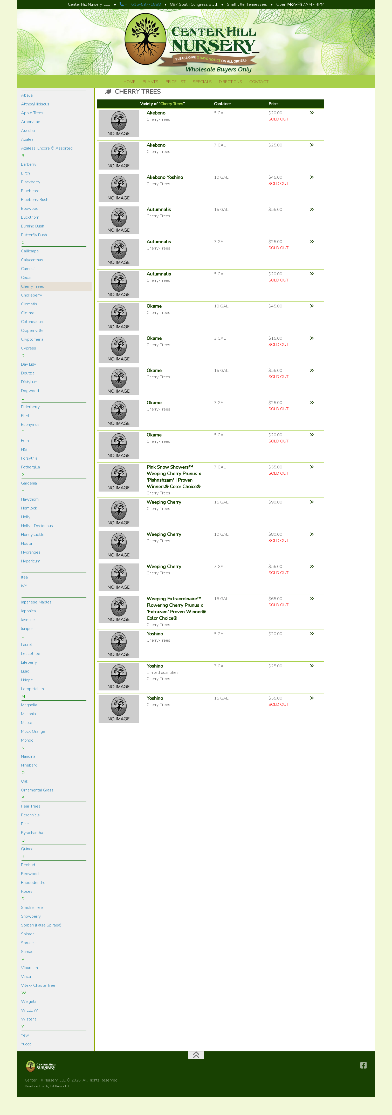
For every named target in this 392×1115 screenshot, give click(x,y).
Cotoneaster (32, 339)
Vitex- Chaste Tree (38, 1003)
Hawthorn (30, 517)
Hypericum (30, 579)
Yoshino (155, 652)
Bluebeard (30, 209)
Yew (25, 1053)
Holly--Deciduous (37, 544)
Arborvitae (30, 140)
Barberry (28, 182)
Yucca (26, 1062)
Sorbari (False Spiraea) (41, 943)
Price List (175, 82)
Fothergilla (30, 485)
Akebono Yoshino (165, 195)
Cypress (28, 366)
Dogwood (30, 409)
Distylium (29, 400)
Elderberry (30, 425)
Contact (259, 82)
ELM (25, 433)
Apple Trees (32, 131)
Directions (230, 82)
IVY (24, 604)
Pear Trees (30, 824)
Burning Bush (32, 244)
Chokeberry (31, 313)
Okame (154, 324)
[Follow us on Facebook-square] (363, 1083)
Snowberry (31, 934)
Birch (25, 191)
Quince (27, 867)
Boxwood (29, 226)
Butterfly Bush (34, 253)
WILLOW (29, 1028)
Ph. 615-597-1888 (140, 4)
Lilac (25, 689)
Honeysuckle (32, 552)
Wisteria (29, 1037)
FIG (24, 467)
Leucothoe (30, 671)
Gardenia (29, 501)
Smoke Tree (32, 925)
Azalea (27, 157)
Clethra (27, 331)
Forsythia (29, 476)
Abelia (27, 113)
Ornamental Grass (37, 808)
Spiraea (28, 952)
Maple (26, 740)
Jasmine (28, 638)
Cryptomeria (32, 357)
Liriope (27, 698)
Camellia (29, 287)
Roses (26, 909)
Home (129, 82)
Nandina (28, 774)
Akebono (156, 131)
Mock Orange (33, 749)
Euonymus (30, 442)
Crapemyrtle (32, 348)
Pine (25, 842)
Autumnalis (159, 227)
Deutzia (28, 391)
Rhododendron (34, 900)
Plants (150, 82)
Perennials (30, 833)
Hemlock (29, 526)
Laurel (26, 663)
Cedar (26, 295)
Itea (24, 595)
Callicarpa (30, 269)
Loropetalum (32, 707)
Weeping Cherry (164, 520)
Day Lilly (28, 382)
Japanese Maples (36, 620)
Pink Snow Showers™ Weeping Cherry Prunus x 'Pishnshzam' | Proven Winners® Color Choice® (174, 495)
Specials (202, 82)
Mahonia (28, 732)
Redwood (30, 892)
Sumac (27, 969)
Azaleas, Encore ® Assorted (47, 166)
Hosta (26, 561)
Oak (24, 799)
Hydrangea (30, 570)
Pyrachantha (32, 851)
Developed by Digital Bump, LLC (47, 1104)
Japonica (28, 629)
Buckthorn (30, 235)
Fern (25, 458)
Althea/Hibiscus (35, 122)
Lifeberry (29, 680)
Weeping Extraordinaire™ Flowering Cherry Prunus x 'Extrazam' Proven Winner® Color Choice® (176, 626)
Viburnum (29, 986)
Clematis (29, 322)
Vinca (26, 994)
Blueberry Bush (34, 217)
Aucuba (28, 148)
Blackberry (30, 200)
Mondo (27, 758)
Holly (25, 535)
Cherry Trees (32, 304)
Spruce (27, 961)
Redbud (28, 883)
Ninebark (29, 783)
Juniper (27, 646)
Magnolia (29, 723)
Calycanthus (32, 278)
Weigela (28, 1019)
